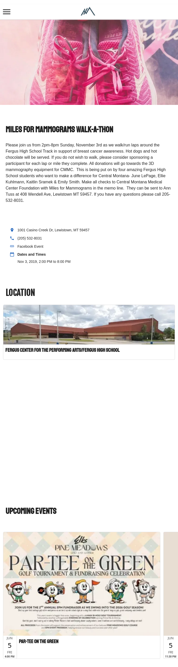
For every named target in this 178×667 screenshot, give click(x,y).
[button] (7, 12)
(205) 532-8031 (29, 238)
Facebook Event (30, 246)
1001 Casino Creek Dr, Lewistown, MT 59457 (53, 230)
